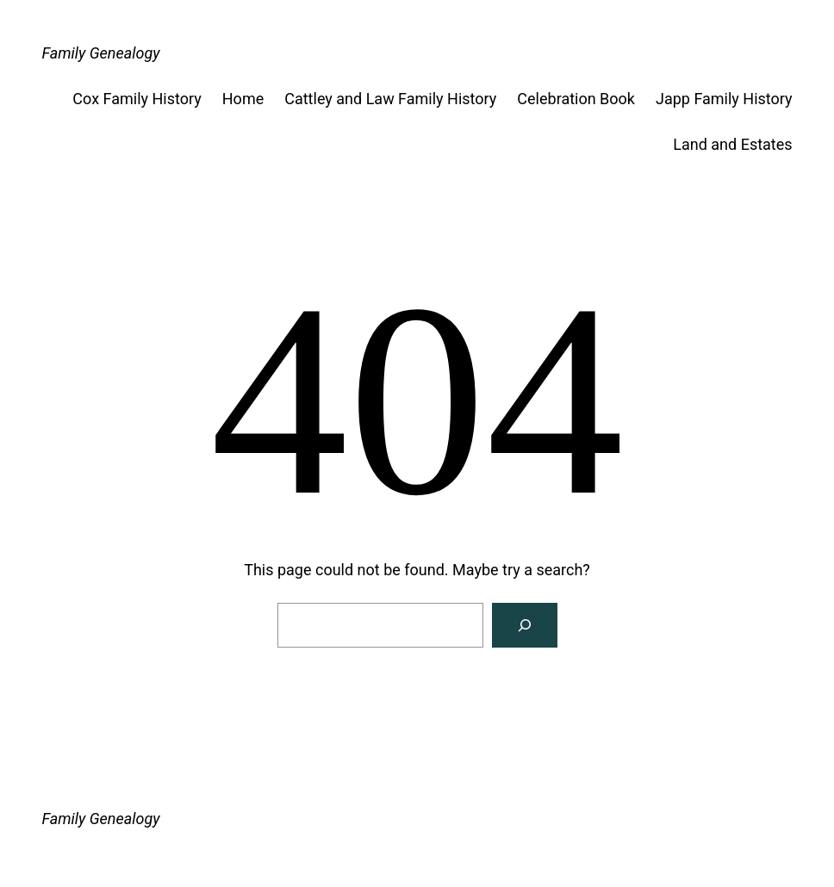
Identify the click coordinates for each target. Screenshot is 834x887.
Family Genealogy (100, 53)
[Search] (524, 625)
